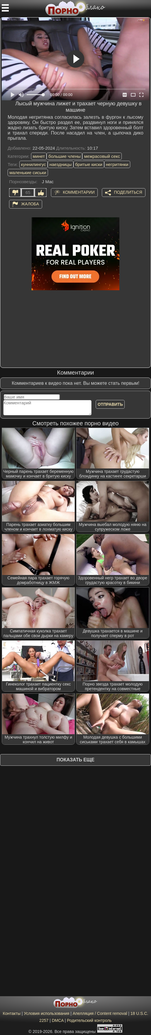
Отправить (110, 404)
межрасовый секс (102, 156)
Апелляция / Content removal (100, 1013)
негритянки (117, 164)
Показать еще (75, 759)
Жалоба (30, 203)
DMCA (58, 1020)
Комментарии (79, 192)
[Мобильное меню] (5, 8)
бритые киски (88, 164)
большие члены (64, 156)
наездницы (60, 164)
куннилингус (33, 164)
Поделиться (128, 192)
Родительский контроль (89, 1020)
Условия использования (46, 1013)
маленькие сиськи (27, 172)
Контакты (11, 1013)
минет (39, 156)
